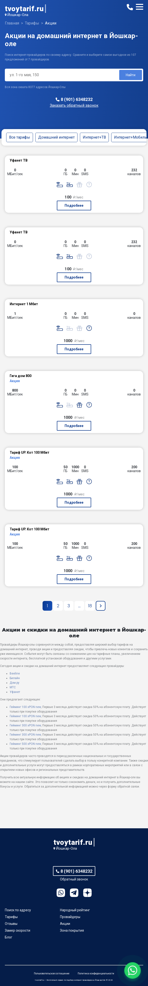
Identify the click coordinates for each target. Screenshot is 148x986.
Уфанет (15, 692)
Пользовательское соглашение (51, 973)
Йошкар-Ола (17, 15)
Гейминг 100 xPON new (25, 707)
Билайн (15, 678)
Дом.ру (14, 682)
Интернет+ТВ (94, 137)
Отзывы (11, 924)
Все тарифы (19, 137)
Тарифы (11, 917)
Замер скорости (17, 930)
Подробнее (74, 205)
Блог (8, 937)
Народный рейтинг (75, 910)
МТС (13, 687)
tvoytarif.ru (24, 8)
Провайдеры (70, 917)
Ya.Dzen (87, 892)
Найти (130, 75)
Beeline (15, 673)
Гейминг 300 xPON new (25, 725)
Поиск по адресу (18, 910)
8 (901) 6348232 (77, 99)
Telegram (74, 892)
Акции (65, 924)
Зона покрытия (72, 930)
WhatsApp (61, 892)
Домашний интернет (56, 137)
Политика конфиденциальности (96, 973)
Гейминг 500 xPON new (25, 744)
